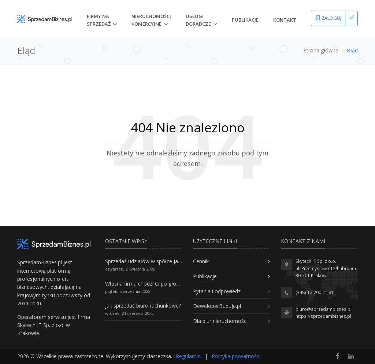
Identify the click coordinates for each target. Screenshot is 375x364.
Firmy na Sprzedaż (99, 20)
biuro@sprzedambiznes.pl (324, 309)
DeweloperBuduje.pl (217, 305)
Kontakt (284, 19)
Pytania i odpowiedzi (217, 291)
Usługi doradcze (198, 20)
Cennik (201, 261)
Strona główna (321, 50)
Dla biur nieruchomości (220, 320)
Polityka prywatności (236, 356)
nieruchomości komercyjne (151, 20)
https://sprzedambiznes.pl (323, 316)
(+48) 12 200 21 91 (315, 292)
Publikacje (245, 19)
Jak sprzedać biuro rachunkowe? (143, 305)
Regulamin (188, 356)
